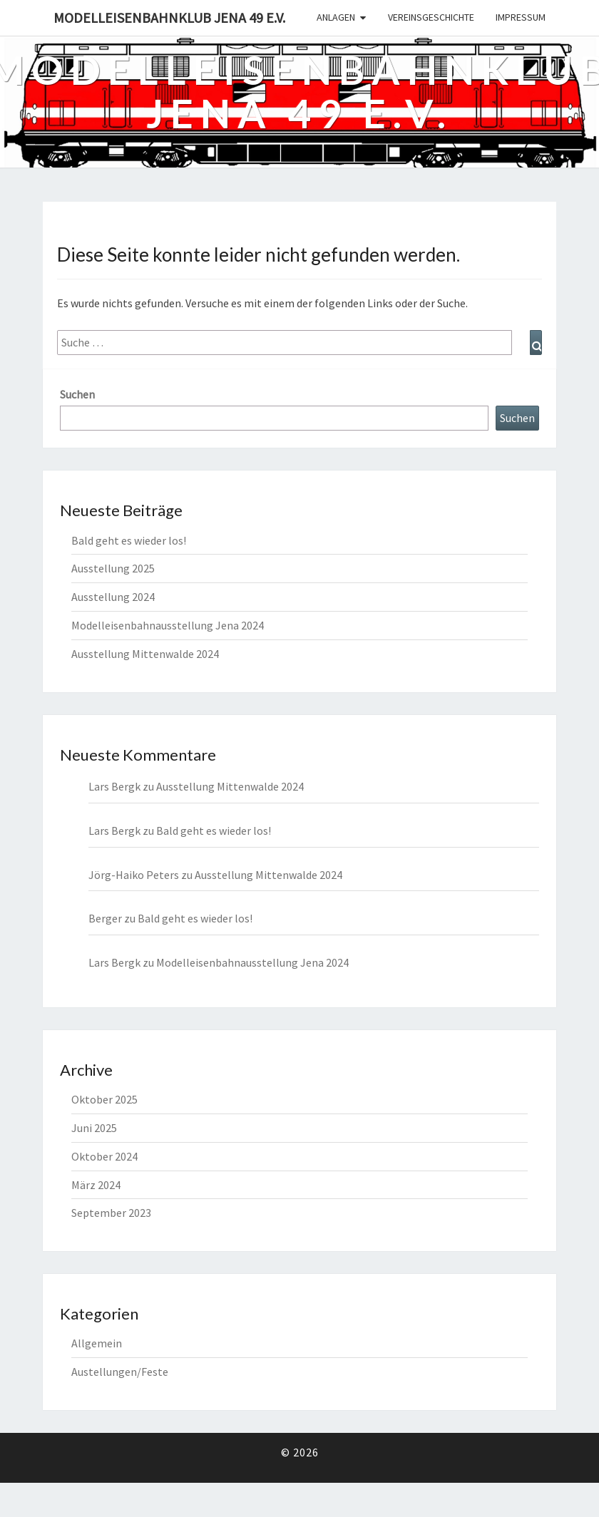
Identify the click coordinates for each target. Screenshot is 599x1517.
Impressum (521, 17)
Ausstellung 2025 (113, 568)
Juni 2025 (94, 1128)
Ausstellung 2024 (113, 597)
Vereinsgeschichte (431, 17)
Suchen (77, 394)
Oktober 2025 (104, 1099)
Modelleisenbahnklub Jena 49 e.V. (169, 17)
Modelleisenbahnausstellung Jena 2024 (167, 625)
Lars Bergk (114, 830)
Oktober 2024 (104, 1156)
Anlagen (336, 17)
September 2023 (111, 1212)
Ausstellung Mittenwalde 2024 (145, 654)
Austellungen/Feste (119, 1371)
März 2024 (96, 1185)
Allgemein (96, 1343)
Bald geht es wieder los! (128, 540)
